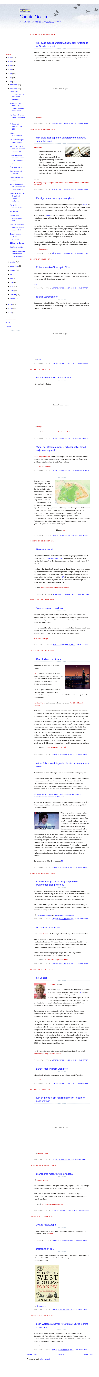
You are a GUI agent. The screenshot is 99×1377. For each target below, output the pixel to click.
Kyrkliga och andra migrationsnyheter (55, 198)
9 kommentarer (81, 189)
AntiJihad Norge (39, 703)
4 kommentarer (81, 438)
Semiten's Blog (42, 1153)
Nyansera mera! (44, 549)
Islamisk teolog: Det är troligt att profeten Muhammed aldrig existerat (57, 883)
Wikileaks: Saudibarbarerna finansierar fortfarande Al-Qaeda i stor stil (62, 44)
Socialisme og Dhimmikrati (64, 915)
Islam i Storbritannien (47, 296)
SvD (80, 992)
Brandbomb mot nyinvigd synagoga (54, 1174)
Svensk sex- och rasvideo (49, 608)
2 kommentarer (81, 754)
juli (11, 274)
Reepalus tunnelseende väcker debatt (56, 432)
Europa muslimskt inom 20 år (56, 747)
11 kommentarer (82, 470)
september (14, 266)
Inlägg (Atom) (45, 1359)
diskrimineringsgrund (54, 558)
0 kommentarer (81, 123)
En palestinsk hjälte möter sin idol (53, 377)
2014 (10, 65)
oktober (13, 262)
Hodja (39, 117)
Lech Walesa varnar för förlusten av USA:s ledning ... (17, 253)
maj (11, 282)
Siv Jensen (41, 977)
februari (13, 295)
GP (63, 577)
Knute (8, 323)
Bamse (84, 205)
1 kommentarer (81, 963)
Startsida (60, 1354)
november (13, 89)
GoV (35, 284)
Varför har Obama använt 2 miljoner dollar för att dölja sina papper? (61, 448)
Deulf (39, 360)
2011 (10, 78)
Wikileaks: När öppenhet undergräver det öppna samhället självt (61, 139)
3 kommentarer (81, 1060)
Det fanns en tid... (45, 1249)
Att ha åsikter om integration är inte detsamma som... (17, 186)
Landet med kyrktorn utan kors (52, 1068)
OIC (35, 673)
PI (62, 861)
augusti (12, 270)
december (13, 85)
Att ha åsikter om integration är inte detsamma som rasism (62, 765)
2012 (10, 74)
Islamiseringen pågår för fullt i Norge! (47, 1054)
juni (11, 278)
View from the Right (41, 638)
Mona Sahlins (43, 934)
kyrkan (47, 215)
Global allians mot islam (48, 659)
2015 (10, 61)
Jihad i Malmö (43, 1180)
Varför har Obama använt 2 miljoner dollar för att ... (17, 148)
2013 (10, 69)
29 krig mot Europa (46, 1224)
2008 (10, 308)
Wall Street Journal (45, 915)
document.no (41, 1306)
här (45, 1346)
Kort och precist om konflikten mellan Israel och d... (17, 227)
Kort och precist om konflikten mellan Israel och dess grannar (60, 1099)
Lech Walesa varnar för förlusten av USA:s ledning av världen (62, 1325)
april (11, 286)
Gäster (8, 326)
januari (12, 299)
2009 (10, 304)
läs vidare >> (43, 249)
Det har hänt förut (45, 466)
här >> (65, 530)
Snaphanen (38, 147)
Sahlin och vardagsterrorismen (56, 960)
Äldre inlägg (88, 1354)
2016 (10, 57)
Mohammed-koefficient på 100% (52, 267)
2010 (10, 82)
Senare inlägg (32, 1354)
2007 (10, 312)
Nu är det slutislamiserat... (49, 927)
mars (12, 290)
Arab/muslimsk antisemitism (52, 1204)
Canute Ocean (33, 16)
